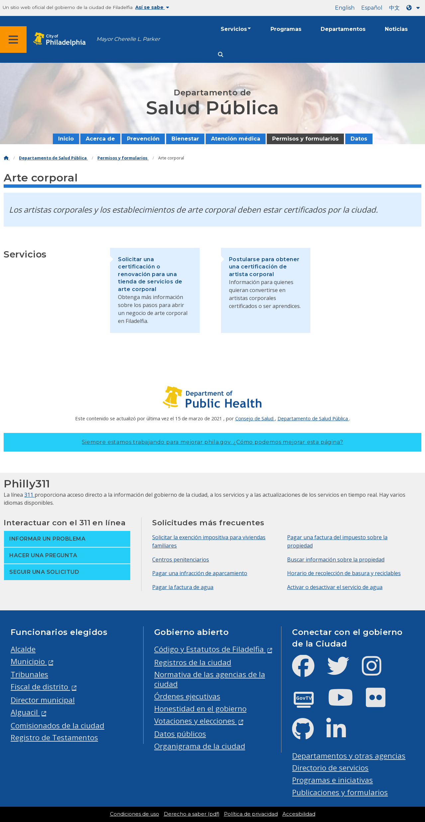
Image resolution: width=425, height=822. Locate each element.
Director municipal (43, 700)
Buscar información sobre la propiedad (335, 559)
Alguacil (25, 712)
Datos (359, 139)
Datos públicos (180, 734)
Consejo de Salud (255, 418)
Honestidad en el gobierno (200, 708)
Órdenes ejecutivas (187, 696)
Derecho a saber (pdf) (191, 814)
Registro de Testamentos (54, 737)
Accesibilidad (298, 814)
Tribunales (29, 674)
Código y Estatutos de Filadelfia (210, 649)
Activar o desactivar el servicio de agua (334, 587)
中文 (394, 8)
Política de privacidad (251, 814)
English (345, 8)
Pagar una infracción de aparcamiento (199, 573)
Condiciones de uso (134, 814)
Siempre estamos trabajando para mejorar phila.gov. (212, 442)
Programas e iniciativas (332, 780)
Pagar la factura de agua (182, 587)
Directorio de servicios (330, 768)
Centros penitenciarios (180, 559)
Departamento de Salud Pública (53, 158)
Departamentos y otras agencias (348, 756)
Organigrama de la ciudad (199, 746)
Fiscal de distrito (40, 686)
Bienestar (185, 139)
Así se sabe (152, 7)
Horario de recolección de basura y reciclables (344, 573)
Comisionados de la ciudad (57, 725)
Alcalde (23, 649)
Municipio (29, 661)
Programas (285, 29)
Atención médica (235, 139)
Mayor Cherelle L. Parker (128, 39)
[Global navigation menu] (13, 39)
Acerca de (100, 139)
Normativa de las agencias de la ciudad (209, 679)
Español (371, 8)
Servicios (234, 29)
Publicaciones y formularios (340, 792)
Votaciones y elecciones (195, 721)
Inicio (66, 139)
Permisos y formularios (305, 139)
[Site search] (221, 55)
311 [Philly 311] (29, 494)
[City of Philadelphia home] (61, 39)
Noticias (396, 29)
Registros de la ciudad (192, 662)
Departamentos (343, 29)
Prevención (143, 139)
